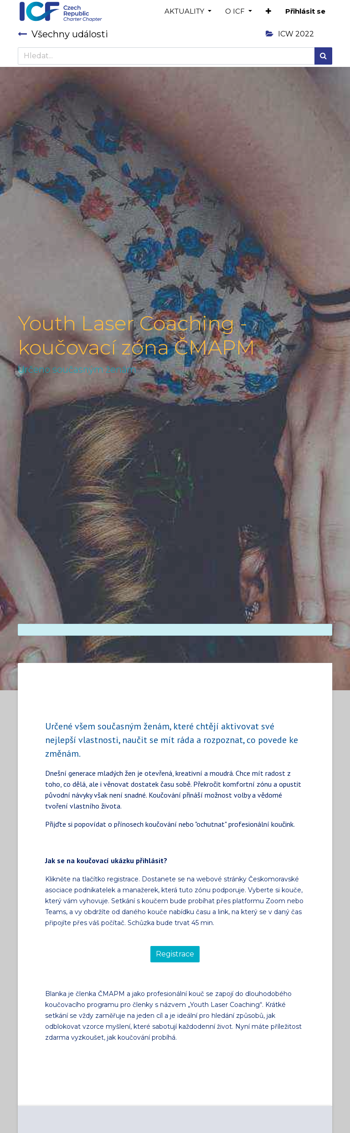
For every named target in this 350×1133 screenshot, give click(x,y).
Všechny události (63, 34)
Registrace (175, 954)
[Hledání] (323, 56)
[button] (268, 11)
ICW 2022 (290, 34)
